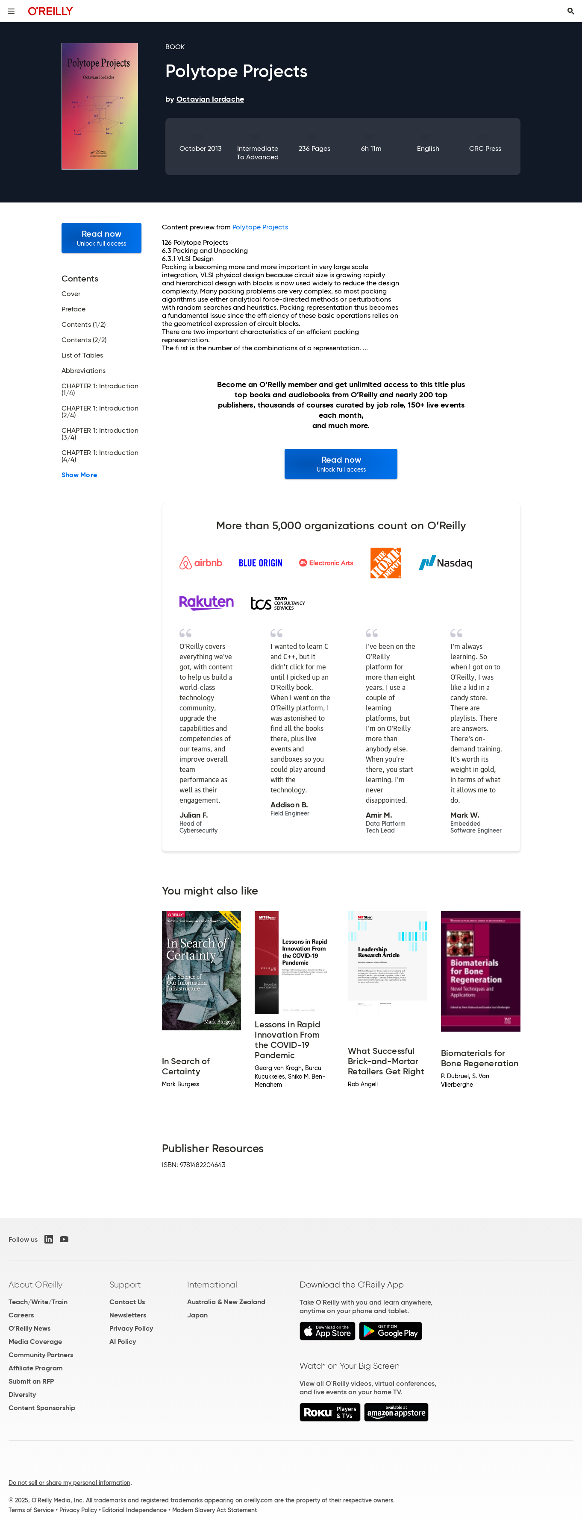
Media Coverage (35, 1341)
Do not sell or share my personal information (69, 1483)
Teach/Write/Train (38, 1301)
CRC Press (485, 148)
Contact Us (127, 1301)
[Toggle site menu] (11, 11)
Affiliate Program (36, 1368)
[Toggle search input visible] (571, 11)
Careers (21, 1315)
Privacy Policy (131, 1328)
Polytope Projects (260, 227)
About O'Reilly (35, 1284)
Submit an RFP (31, 1381)
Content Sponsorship (42, 1407)
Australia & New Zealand (226, 1301)
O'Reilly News (29, 1328)
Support (125, 1284)
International (212, 1284)
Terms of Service (31, 1510)
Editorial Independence (134, 1510)
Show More (79, 475)
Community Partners (41, 1354)
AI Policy (122, 1341)
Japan (197, 1315)
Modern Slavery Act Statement (214, 1510)
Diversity (22, 1394)
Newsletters (127, 1315)
